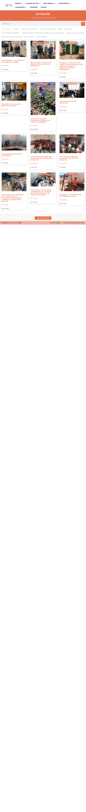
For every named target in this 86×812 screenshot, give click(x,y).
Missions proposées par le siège (75, 33)
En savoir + (5, 66)
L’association (21, 7)
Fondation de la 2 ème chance (29, 29)
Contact (44, 7)
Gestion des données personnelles (73, 222)
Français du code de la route (48, 29)
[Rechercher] (83, 24)
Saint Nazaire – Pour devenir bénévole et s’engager (13, 61)
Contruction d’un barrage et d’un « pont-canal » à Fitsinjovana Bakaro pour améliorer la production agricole (13, 197)
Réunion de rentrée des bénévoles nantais (11, 105)
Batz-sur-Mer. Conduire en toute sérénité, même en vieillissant (41, 64)
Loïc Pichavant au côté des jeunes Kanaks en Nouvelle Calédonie (41, 158)
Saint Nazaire (49, 3)
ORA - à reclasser (29, 37)
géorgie (60, 29)
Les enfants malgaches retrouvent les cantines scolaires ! (69, 158)
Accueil (33, 18)
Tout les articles (5, 29)
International (64, 3)
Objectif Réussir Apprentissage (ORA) (11, 37)
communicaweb (13, 222)
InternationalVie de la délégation (10, 33)
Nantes (18, 3)
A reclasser (16, 29)
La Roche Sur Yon (33, 3)
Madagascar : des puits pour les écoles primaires (71, 195)
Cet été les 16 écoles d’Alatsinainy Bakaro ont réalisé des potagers (40, 120)
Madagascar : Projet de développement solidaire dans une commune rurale (43, 33)
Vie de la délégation (41, 37)
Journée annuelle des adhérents (68, 102)
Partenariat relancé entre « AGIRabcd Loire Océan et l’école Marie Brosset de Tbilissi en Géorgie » (41, 192)
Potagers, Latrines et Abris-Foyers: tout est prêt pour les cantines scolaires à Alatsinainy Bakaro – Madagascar (71, 66)
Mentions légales (55, 222)
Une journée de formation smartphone (12, 155)
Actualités (33, 7)
